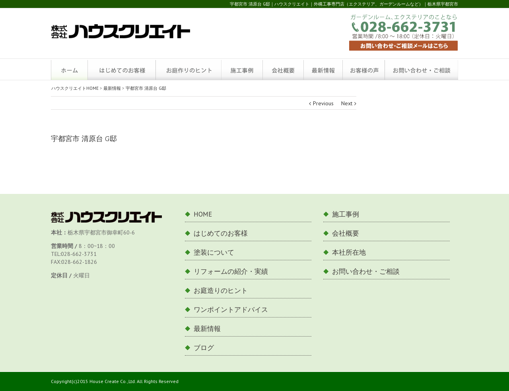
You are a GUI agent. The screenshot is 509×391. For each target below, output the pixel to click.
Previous (323, 103)
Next (346, 103)
